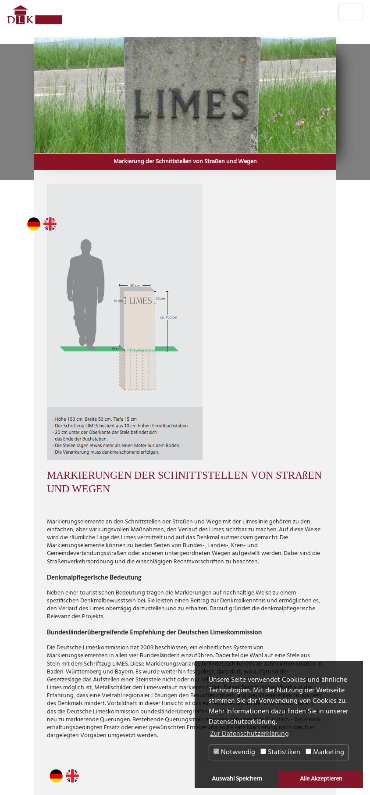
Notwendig (234, 752)
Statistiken (280, 752)
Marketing (325, 752)
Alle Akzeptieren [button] (321, 779)
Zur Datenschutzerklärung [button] (249, 734)
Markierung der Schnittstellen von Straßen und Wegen (185, 162)
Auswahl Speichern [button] (237, 779)
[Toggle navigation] (350, 12)
